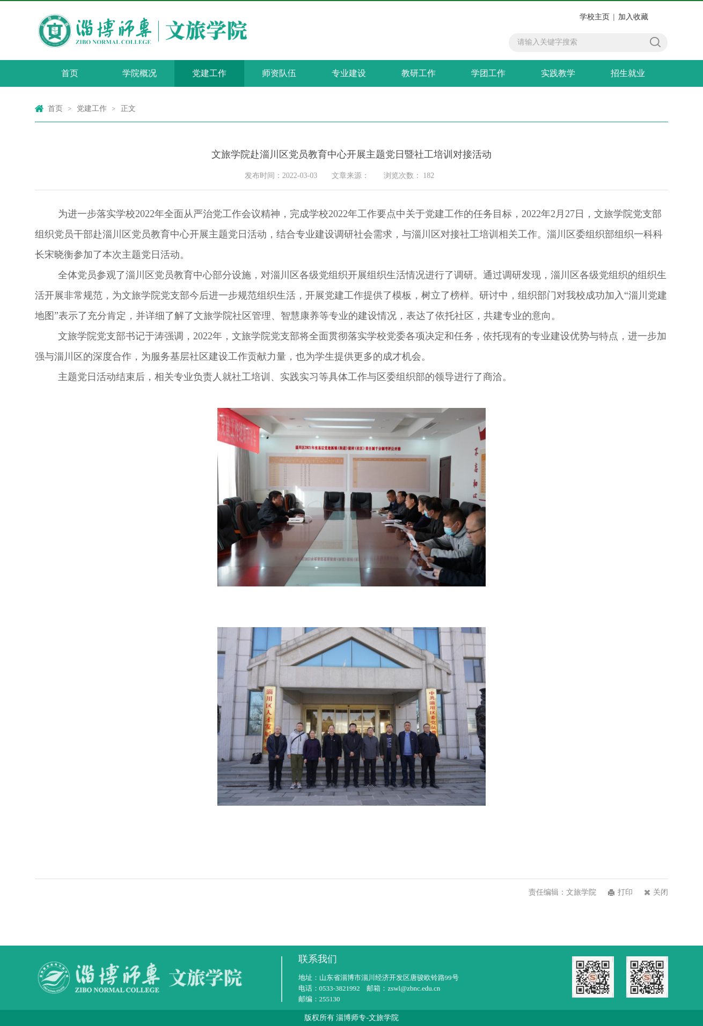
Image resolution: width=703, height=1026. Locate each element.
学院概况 (139, 73)
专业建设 (349, 73)
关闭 (660, 892)
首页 (69, 73)
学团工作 (488, 73)
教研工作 (418, 73)
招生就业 (628, 73)
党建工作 (209, 73)
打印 (625, 892)
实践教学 (558, 73)
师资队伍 (279, 73)
